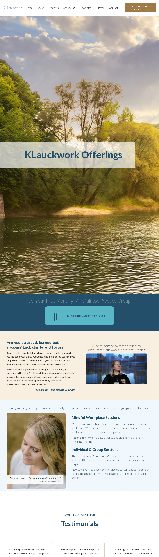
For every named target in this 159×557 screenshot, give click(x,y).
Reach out (78, 437)
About (40, 7)
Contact (113, 7)
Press (101, 7)
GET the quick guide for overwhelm (140, 7)
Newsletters (86, 7)
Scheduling (69, 7)
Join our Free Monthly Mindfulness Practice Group (80, 301)
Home (28, 7)
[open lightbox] (117, 368)
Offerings (54, 7)
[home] (13, 7)
